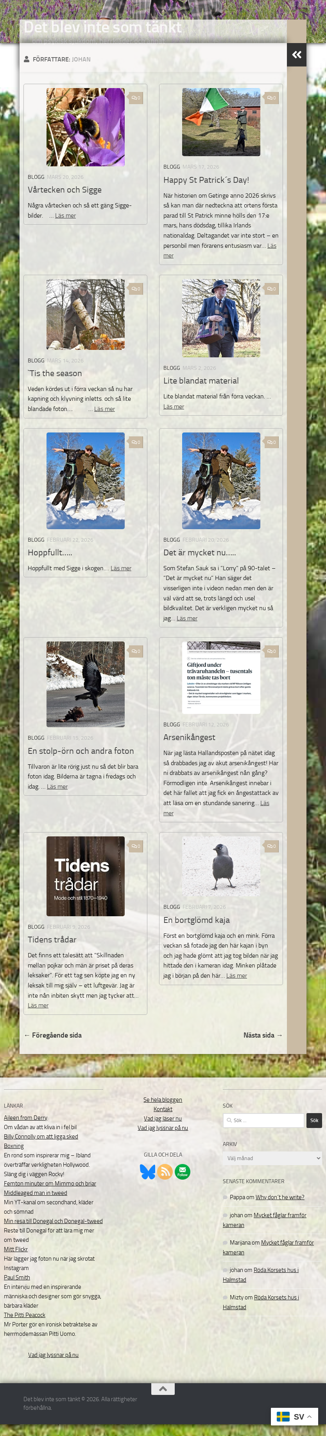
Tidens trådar (52, 951)
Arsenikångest (189, 749)
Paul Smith (17, 1289)
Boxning (14, 1157)
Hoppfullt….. (50, 564)
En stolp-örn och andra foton (81, 763)
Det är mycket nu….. (199, 564)
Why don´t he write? (280, 1209)
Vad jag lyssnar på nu (53, 1366)
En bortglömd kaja (196, 932)
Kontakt (163, 1120)
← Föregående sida (52, 1047)
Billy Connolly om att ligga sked (41, 1148)
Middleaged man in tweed (35, 1204)
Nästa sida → (263, 1047)
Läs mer (65, 227)
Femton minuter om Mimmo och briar (50, 1195)
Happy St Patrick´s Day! (206, 192)
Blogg (36, 189)
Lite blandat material (201, 392)
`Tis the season (55, 385)
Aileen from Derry (25, 1129)
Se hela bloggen (162, 1111)
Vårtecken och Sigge (65, 201)
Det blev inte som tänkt (102, 27)
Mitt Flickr (16, 1261)
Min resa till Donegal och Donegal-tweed (53, 1232)
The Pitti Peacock (24, 1326)
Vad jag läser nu (163, 1130)
